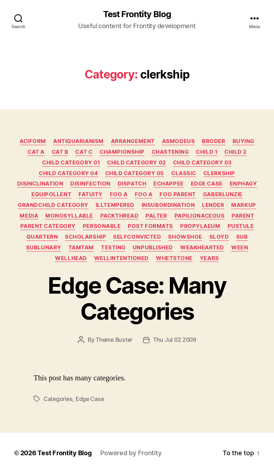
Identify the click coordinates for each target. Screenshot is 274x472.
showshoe (185, 237)
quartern (42, 237)
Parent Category (48, 226)
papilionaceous (199, 216)
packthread (119, 216)
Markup (243, 205)
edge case (90, 398)
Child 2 (235, 152)
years (209, 258)
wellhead (71, 258)
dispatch (132, 184)
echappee (168, 184)
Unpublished (153, 247)
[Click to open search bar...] (18, 20)
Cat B (60, 152)
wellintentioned (121, 258)
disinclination (40, 184)
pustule (241, 226)
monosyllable (69, 216)
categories (58, 398)
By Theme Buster (110, 339)
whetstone (174, 258)
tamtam (81, 247)
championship (122, 152)
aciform (33, 141)
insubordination (168, 205)
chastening (170, 152)
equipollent (51, 194)
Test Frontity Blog (137, 14)
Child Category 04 (68, 173)
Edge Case (207, 184)
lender (213, 205)
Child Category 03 (202, 162)
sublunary (43, 247)
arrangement (133, 141)
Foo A (119, 194)
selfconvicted (137, 237)
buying (243, 141)
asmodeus (178, 141)
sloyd (219, 237)
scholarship (85, 237)
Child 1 (206, 152)
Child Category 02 (136, 162)
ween (239, 247)
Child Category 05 (134, 173)
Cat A (36, 152)
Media (29, 216)
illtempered (115, 205)
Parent (243, 216)
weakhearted (202, 247)
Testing (113, 247)
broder (213, 141)
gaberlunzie (223, 194)
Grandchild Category (53, 205)
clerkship (219, 173)
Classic (183, 173)
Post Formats (150, 226)
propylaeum (200, 226)
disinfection (90, 184)
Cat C (83, 152)
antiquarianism (78, 141)
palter (156, 216)
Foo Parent (177, 194)
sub (242, 237)
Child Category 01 (71, 162)
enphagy (243, 184)
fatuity (90, 194)
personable (102, 226)
